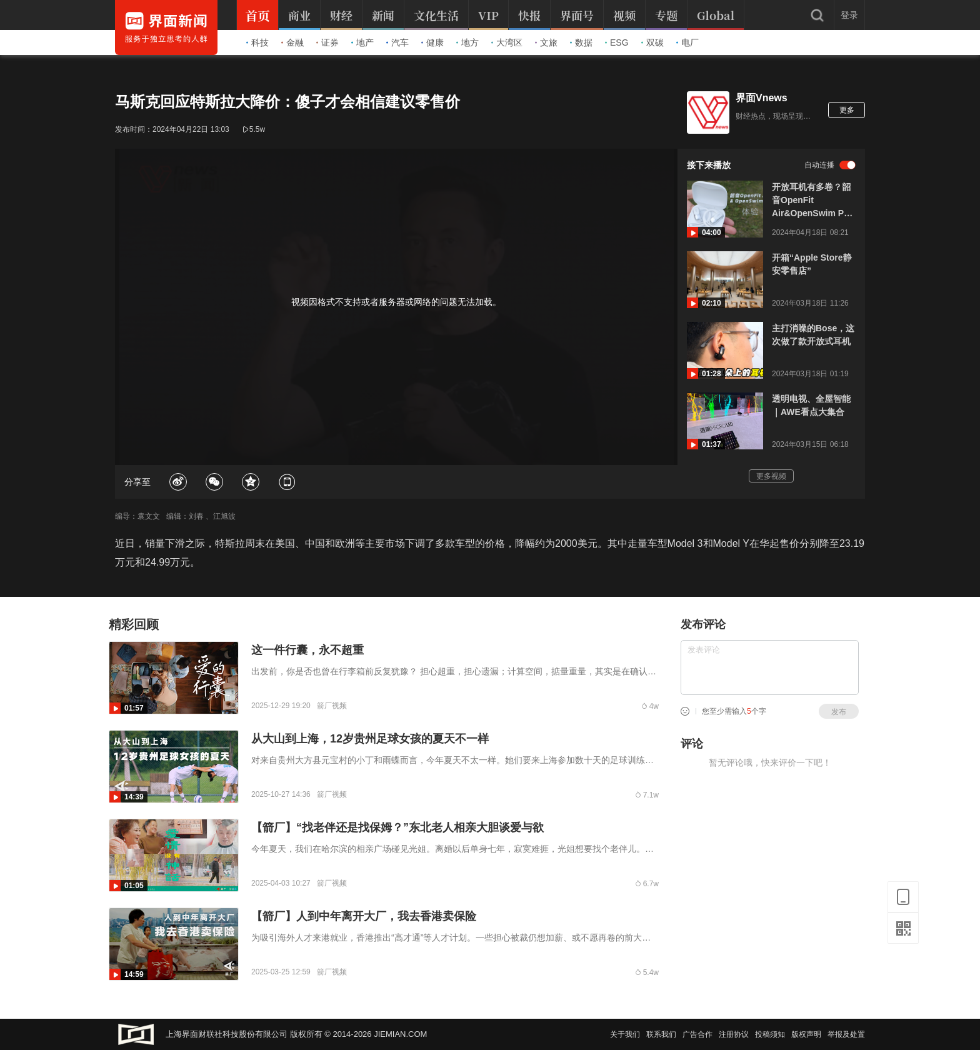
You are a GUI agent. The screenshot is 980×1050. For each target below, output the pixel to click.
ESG (617, 43)
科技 (257, 43)
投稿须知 (770, 1034)
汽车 (397, 43)
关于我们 (625, 1034)
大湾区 (506, 43)
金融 (292, 43)
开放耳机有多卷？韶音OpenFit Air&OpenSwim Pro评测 (812, 201)
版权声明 (806, 1034)
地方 (467, 43)
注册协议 (734, 1034)
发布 (838, 712)
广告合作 (697, 1034)
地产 (362, 43)
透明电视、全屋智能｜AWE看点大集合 (811, 405)
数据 (581, 43)
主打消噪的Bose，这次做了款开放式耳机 (813, 334)
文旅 (546, 43)
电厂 (687, 43)
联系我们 (661, 1034)
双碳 (652, 43)
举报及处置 (846, 1034)
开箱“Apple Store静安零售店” (812, 264)
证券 (327, 43)
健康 (432, 43)
